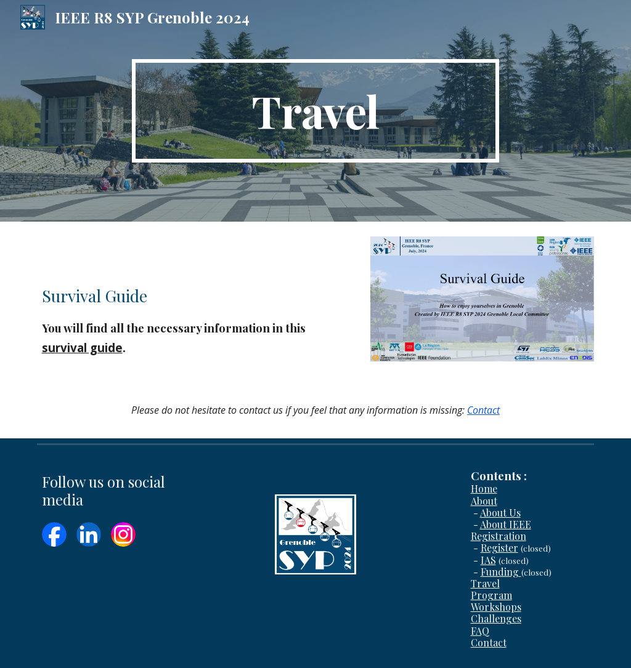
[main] (315, 111)
